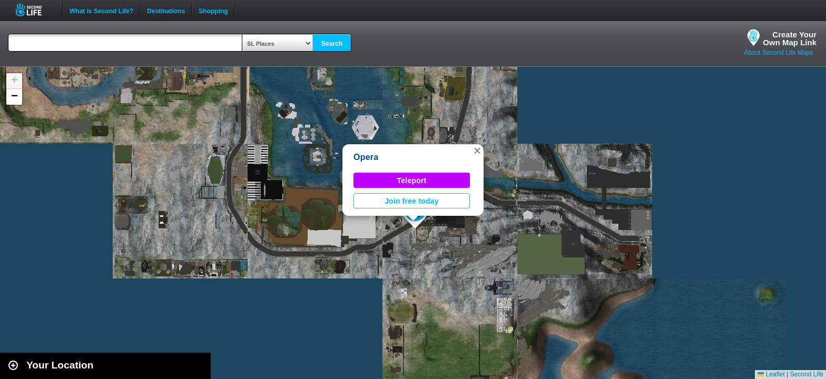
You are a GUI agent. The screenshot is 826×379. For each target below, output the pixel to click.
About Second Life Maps (778, 52)
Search (331, 43)
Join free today (412, 201)
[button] (477, 150)
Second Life (34, 10)
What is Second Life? (101, 10)
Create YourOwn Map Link (790, 38)
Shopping (213, 10)
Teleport (412, 180)
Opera (365, 157)
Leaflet (771, 374)
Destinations (166, 10)
